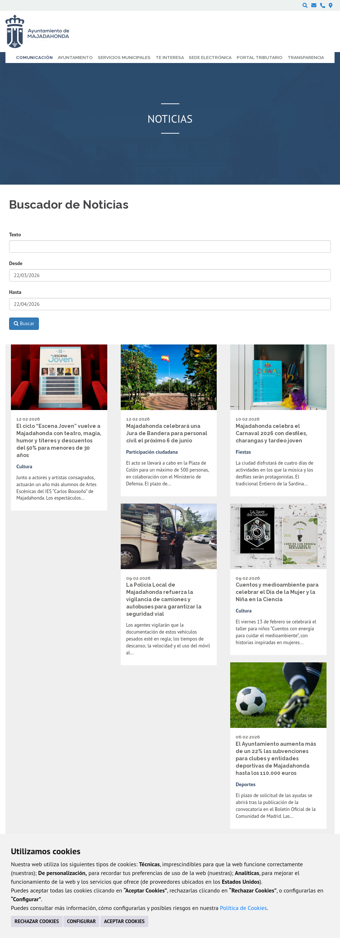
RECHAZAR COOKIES (37, 921)
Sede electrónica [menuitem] (210, 57)
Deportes (245, 784)
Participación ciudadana (152, 452)
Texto (15, 234)
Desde (16, 263)
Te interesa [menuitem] (170, 57)
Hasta (15, 292)
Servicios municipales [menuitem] (124, 57)
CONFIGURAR (81, 921)
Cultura (24, 466)
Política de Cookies (243, 907)
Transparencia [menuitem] (306, 57)
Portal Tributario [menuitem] (260, 57)
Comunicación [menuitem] (34, 57)
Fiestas (243, 452)
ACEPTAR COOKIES (124, 921)
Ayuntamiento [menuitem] (75, 57)
